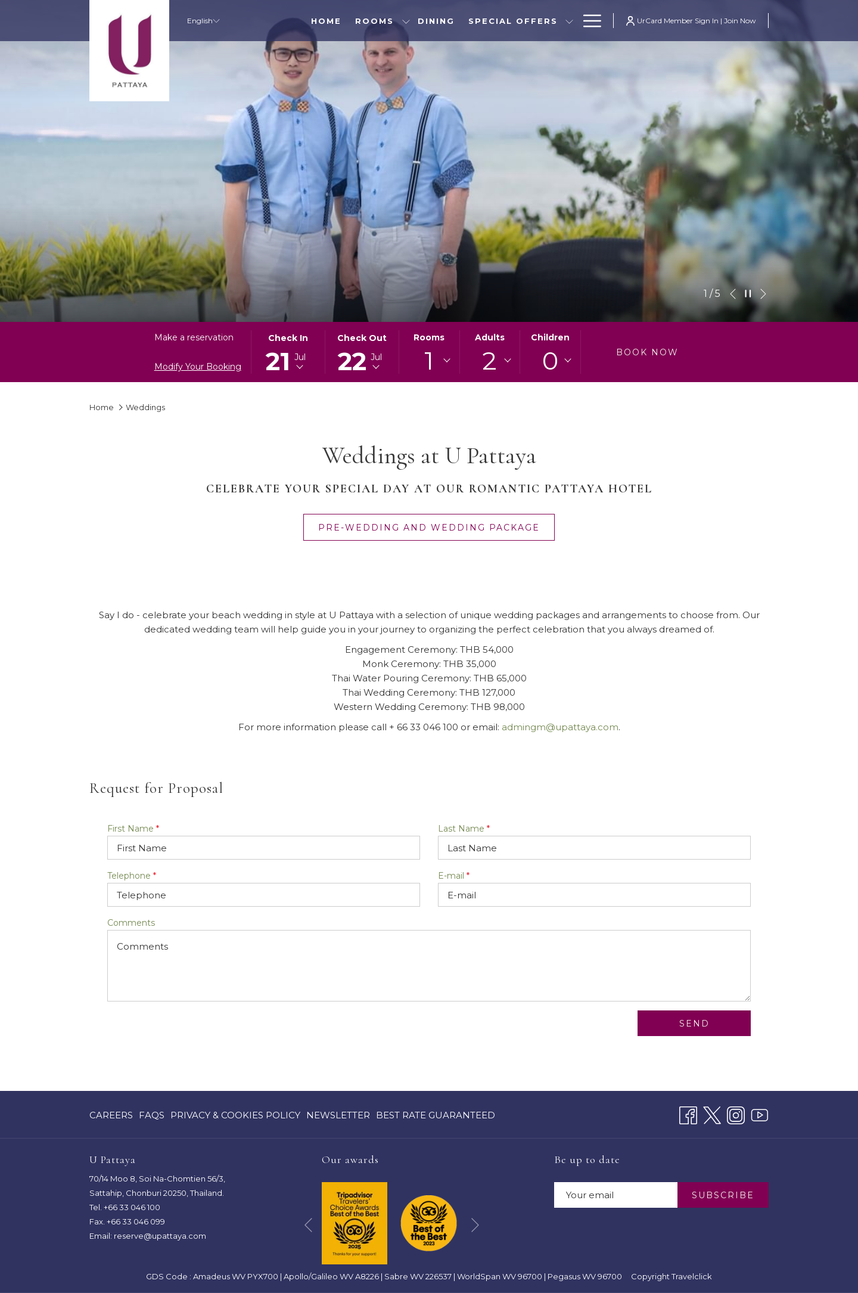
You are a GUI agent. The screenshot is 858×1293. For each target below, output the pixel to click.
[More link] (587, 20)
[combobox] (429, 360)
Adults (490, 337)
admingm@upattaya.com (560, 727)
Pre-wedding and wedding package (436, 527)
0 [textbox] (550, 360)
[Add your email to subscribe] (615, 1195)
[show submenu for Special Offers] (569, 20)
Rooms (429, 337)
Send (694, 1023)
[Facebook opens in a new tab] (688, 1114)
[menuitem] (326, 20)
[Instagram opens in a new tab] (736, 1114)
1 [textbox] (429, 360)
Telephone (131, 875)
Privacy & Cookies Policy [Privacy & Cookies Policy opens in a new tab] (235, 1117)
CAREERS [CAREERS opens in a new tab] (111, 1117)
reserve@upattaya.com (160, 1236)
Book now (647, 352)
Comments (131, 922)
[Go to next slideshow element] (763, 294)
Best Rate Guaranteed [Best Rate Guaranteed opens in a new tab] (435, 1117)
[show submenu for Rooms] (406, 20)
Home (101, 407)
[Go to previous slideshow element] (733, 294)
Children (550, 337)
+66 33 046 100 (132, 1207)
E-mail (454, 875)
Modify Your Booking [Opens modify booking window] (197, 366)
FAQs (151, 1115)
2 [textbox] (489, 360)
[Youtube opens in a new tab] (760, 1114)
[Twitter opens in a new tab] (712, 1114)
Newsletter (338, 1115)
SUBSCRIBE (723, 1195)
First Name (133, 828)
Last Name (464, 828)
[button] (288, 352)
